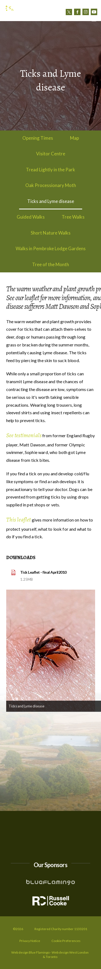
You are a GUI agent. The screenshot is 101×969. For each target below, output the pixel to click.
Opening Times (37, 138)
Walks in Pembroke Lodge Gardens (51, 248)
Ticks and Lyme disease (50, 201)
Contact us (74, 19)
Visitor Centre (50, 153)
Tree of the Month (50, 264)
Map (74, 138)
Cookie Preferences (66, 941)
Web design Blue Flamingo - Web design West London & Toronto (50, 954)
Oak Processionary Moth (50, 185)
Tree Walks (73, 217)
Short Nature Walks (51, 233)
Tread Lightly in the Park (50, 169)
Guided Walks (31, 217)
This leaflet (18, 520)
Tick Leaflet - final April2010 (43, 572)
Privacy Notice (29, 941)
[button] (93, 19)
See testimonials (24, 435)
